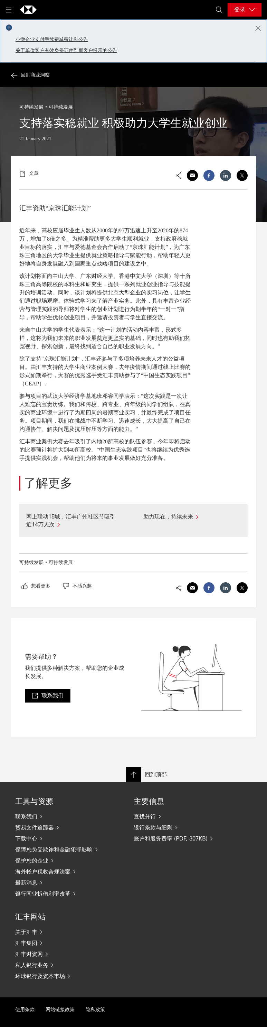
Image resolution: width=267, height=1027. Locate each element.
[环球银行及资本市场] (60, 976)
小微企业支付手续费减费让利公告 (52, 39)
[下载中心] (60, 838)
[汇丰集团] (60, 943)
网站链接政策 (60, 1009)
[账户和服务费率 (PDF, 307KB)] (179, 838)
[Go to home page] (28, 10)
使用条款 (25, 1009)
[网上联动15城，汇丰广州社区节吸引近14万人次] (75, 520)
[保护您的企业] (60, 860)
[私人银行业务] (60, 965)
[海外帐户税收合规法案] (60, 871)
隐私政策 (95, 1009)
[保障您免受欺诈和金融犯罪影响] (60, 849)
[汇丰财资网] (60, 954)
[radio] (36, 586)
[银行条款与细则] (179, 827)
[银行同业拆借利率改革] (60, 893)
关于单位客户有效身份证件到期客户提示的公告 (66, 50)
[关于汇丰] (60, 932)
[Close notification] (258, 28)
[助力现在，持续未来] (192, 517)
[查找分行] (179, 816)
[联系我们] (60, 816)
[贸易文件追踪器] (60, 827)
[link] (47, 696)
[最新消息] (60, 882)
